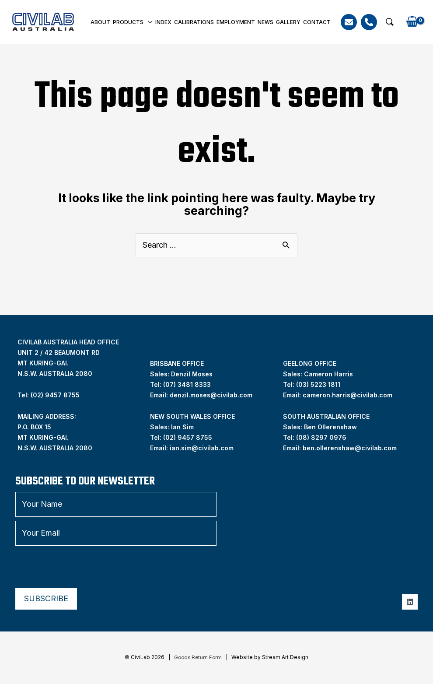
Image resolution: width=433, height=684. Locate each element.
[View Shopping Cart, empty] (412, 22)
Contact (317, 22)
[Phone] (369, 22)
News (265, 22)
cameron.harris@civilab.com (347, 395)
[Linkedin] (410, 602)
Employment (235, 22)
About (100, 22)
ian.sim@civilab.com (202, 448)
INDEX (163, 22)
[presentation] (81, 567)
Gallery (288, 22)
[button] (390, 22)
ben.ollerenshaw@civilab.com (350, 448)
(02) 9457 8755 (187, 437)
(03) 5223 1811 (318, 384)
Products (128, 22)
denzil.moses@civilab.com (211, 395)
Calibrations (194, 22)
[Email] (349, 22)
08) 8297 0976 (322, 437)
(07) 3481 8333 (187, 384)
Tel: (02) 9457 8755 (48, 395)
